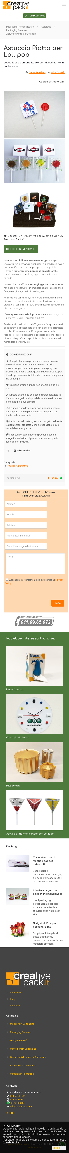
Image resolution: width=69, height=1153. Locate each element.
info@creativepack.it (21, 1106)
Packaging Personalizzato (20, 26)
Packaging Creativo (16, 30)
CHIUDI (59, 1147)
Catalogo (46, 26)
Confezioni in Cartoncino (23, 1048)
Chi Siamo (15, 992)
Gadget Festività (18, 1040)
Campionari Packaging (22, 1073)
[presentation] (33, 592)
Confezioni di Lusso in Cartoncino (28, 1057)
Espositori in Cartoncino (23, 1065)
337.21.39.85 (16, 1099)
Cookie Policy (11, 1142)
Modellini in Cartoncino (22, 1023)
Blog (12, 999)
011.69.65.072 (17, 1096)
